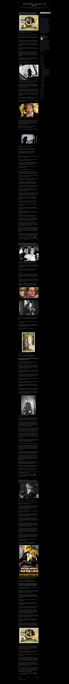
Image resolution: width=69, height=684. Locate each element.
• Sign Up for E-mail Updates (44, 19)
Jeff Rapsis (30, 475)
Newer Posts (20, 677)
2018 (41, 88)
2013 (41, 94)
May (42, 81)
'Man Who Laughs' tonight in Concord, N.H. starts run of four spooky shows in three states (28, 481)
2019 (41, 64)
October (43, 68)
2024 (41, 58)
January (43, 86)
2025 (41, 57)
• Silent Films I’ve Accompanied (44, 22)
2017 (41, 89)
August (43, 77)
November (43, 67)
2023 (41, 59)
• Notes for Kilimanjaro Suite (44, 23)
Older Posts (36, 677)
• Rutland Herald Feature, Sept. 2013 (45, 31)
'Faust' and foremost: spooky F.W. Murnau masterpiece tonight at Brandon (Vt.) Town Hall (28, 244)
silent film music (21, 238)
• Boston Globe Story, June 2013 (44, 29)
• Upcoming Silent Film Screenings (45, 18)
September (43, 76)
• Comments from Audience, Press (45, 20)
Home (28, 677)
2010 (41, 98)
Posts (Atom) (24, 679)
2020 (41, 63)
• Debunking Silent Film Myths (44, 30)
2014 (41, 93)
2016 (41, 90)
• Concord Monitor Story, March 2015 (45, 28)
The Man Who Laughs (27, 238)
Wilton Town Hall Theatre (25, 239)
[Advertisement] (44, 115)
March (43, 84)
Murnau (33, 475)
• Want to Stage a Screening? (44, 21)
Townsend (33, 238)
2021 (41, 62)
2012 (41, 95)
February (43, 85)
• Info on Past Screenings (43, 32)
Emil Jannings (23, 475)
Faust (27, 475)
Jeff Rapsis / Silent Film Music (34, 4)
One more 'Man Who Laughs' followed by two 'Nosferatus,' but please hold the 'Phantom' (27, 13)
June (42, 80)
